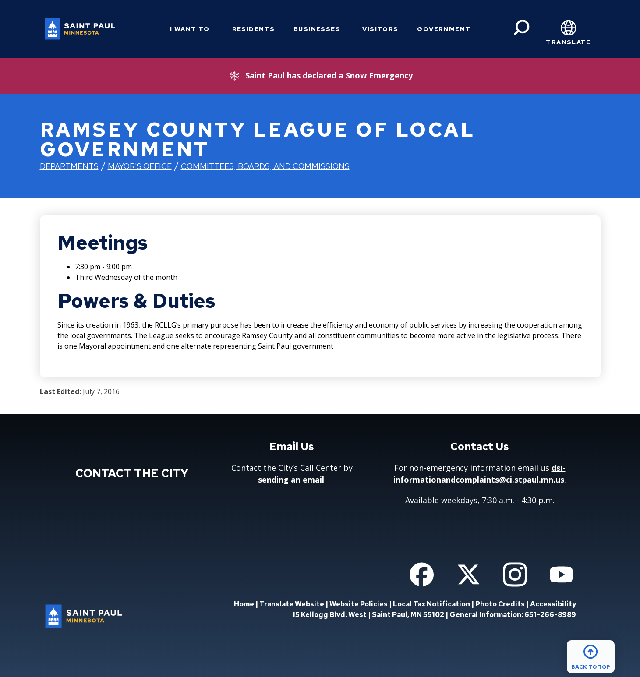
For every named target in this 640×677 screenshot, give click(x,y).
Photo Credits (500, 604)
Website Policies (358, 604)
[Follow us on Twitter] (468, 574)
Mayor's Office (140, 166)
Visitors (380, 29)
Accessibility (553, 604)
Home (244, 604)
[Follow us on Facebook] (422, 574)
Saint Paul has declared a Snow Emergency (329, 75)
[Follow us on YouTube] (561, 574)
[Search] (522, 27)
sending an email (291, 479)
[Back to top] (591, 656)
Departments (69, 166)
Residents (253, 29)
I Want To (190, 29)
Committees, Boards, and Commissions (265, 166)
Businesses (316, 29)
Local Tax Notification (431, 604)
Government (443, 29)
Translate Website (291, 604)
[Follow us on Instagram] (515, 574)
